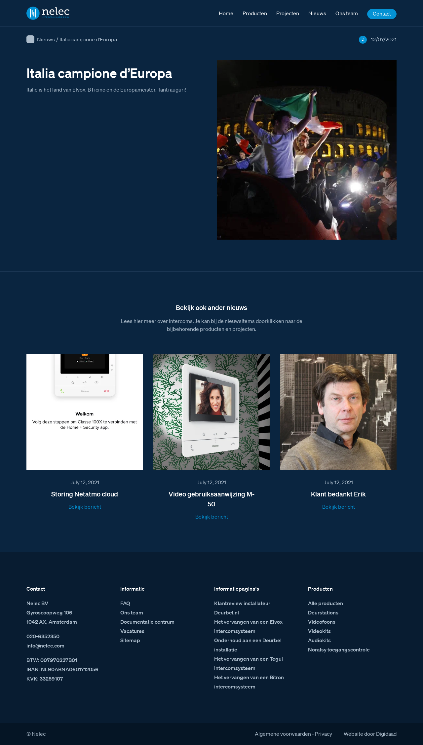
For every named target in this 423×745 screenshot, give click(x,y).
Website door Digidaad (370, 733)
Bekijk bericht (84, 506)
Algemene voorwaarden (283, 733)
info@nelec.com (45, 645)
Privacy (323, 733)
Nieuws (46, 39)
